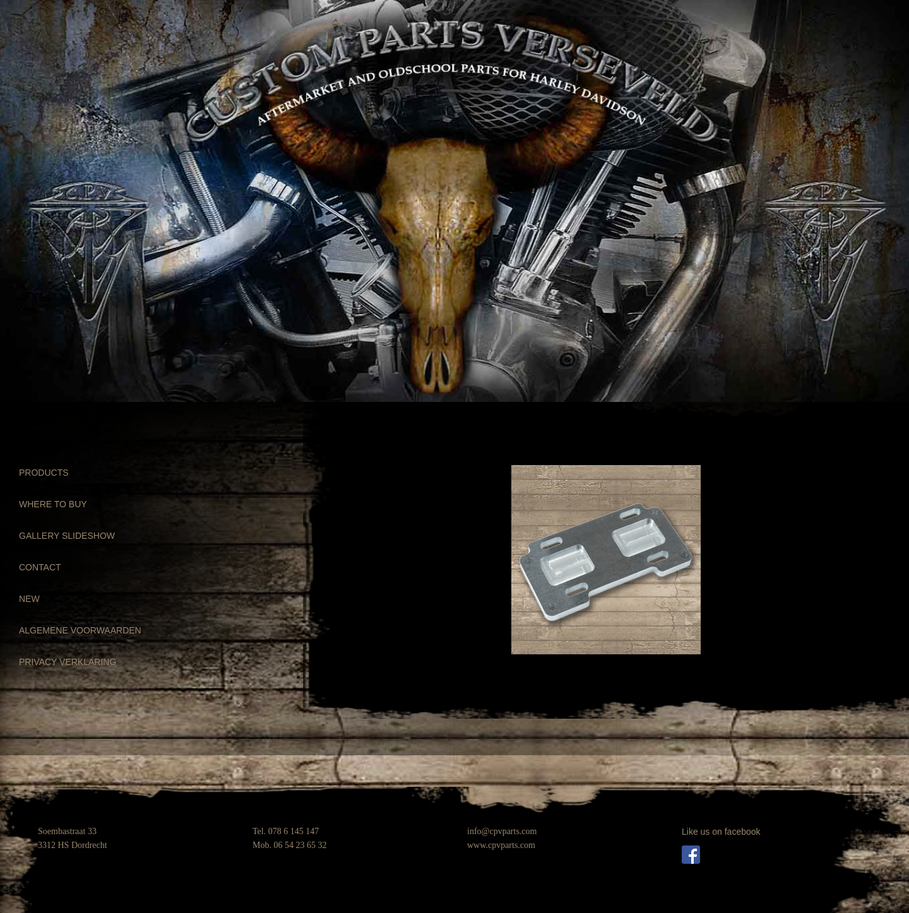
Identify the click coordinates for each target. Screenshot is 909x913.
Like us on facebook (721, 832)
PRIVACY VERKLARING (67, 662)
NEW (29, 599)
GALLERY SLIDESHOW (67, 536)
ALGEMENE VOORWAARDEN (80, 630)
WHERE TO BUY (53, 504)
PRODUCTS (44, 473)
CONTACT (40, 567)
